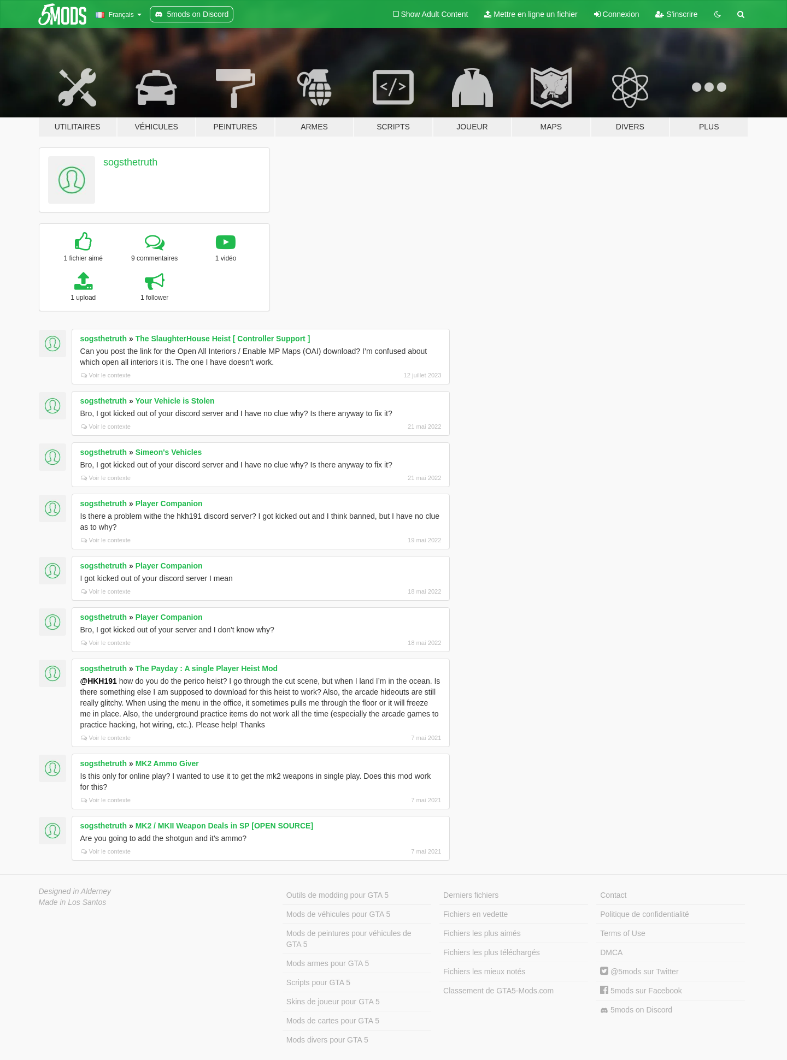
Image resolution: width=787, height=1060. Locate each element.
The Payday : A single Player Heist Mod (207, 668)
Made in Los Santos (73, 902)
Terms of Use (622, 933)
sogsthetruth (130, 162)
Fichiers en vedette (475, 914)
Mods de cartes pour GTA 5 (332, 1020)
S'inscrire (676, 14)
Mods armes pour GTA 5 (327, 963)
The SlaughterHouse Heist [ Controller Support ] (223, 338)
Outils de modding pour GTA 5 (337, 895)
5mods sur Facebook (641, 991)
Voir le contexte (106, 375)
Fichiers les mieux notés (484, 971)
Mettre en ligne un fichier (530, 14)
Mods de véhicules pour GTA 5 (338, 914)
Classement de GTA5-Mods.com (498, 990)
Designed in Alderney (75, 891)
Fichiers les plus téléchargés (491, 952)
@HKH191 (98, 681)
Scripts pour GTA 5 (318, 982)
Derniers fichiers (470, 895)
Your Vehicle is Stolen (174, 400)
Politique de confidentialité (644, 914)
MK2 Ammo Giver (167, 763)
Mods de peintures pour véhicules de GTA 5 (349, 939)
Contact (613, 895)
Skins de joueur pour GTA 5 (333, 1001)
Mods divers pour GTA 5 (327, 1039)
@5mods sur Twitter (639, 971)
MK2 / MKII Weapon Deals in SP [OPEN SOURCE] (224, 825)
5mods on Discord (636, 1010)
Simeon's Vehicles (169, 452)
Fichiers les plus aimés (482, 933)
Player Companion (169, 503)
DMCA (611, 952)
